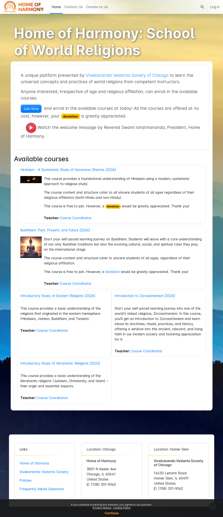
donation (114, 206)
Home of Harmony (35, 463)
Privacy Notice (102, 507)
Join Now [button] (32, 109)
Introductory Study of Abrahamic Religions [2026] (61, 363)
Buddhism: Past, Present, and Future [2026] (56, 230)
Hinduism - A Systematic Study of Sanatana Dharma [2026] (69, 169)
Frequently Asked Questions (43, 489)
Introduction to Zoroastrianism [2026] (145, 296)
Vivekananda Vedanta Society (45, 472)
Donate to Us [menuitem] (97, 7)
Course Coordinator (77, 218)
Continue (112, 513)
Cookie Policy (122, 507)
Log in (215, 7)
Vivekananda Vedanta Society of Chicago (128, 75)
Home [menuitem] (56, 7)
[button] (202, 7)
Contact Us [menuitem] (73, 7)
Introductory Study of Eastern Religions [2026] (59, 296)
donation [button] (72, 116)
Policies (27, 480)
